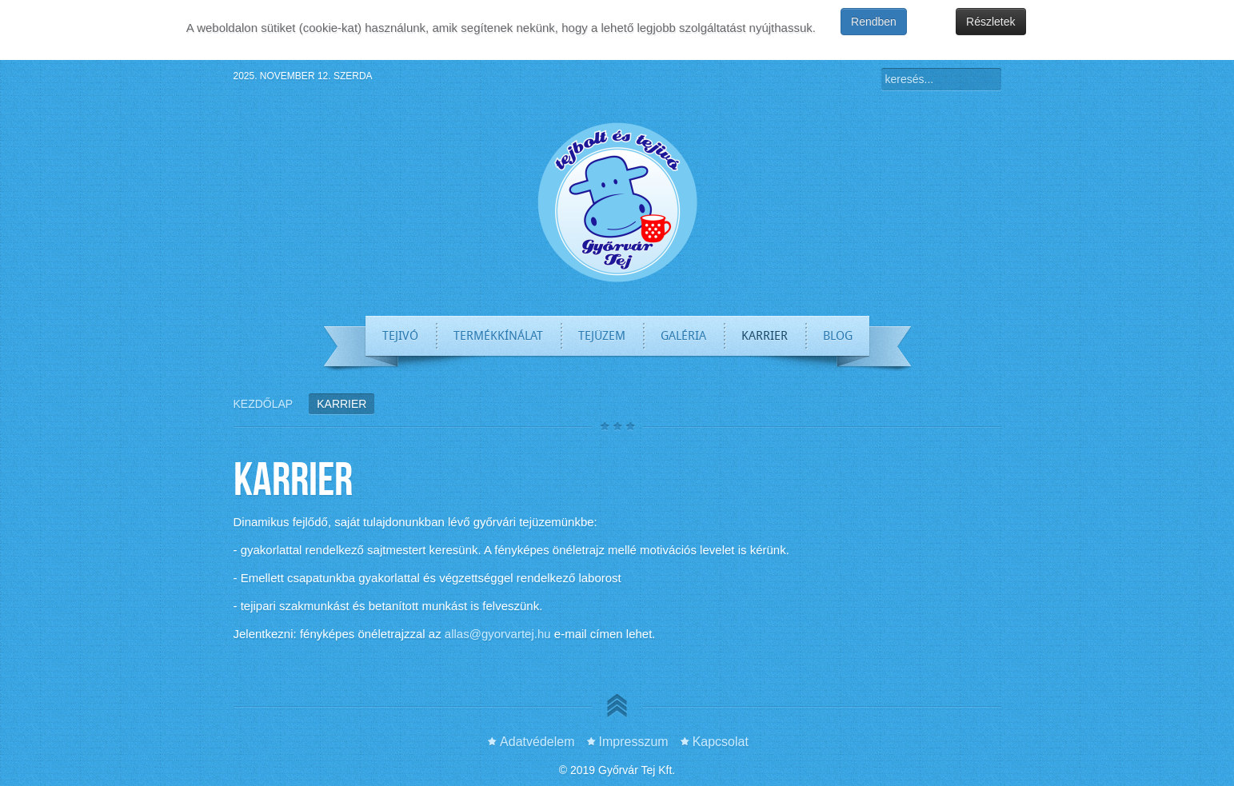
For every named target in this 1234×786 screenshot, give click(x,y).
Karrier (293, 478)
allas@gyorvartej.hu (498, 633)
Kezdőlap (264, 403)
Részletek (990, 21)
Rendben (874, 21)
